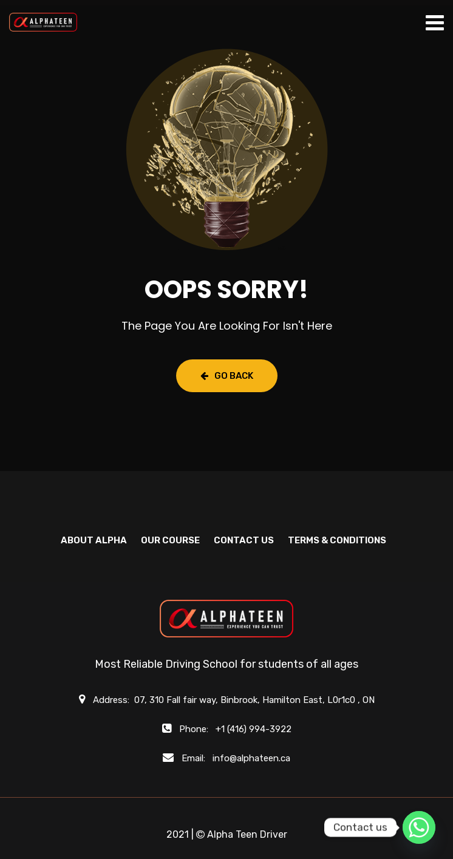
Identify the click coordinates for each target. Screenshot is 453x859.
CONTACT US (244, 540)
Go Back (226, 375)
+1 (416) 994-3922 (253, 729)
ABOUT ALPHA (94, 540)
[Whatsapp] (419, 827)
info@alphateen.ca (251, 758)
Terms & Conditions (337, 540)
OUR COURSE (170, 540)
